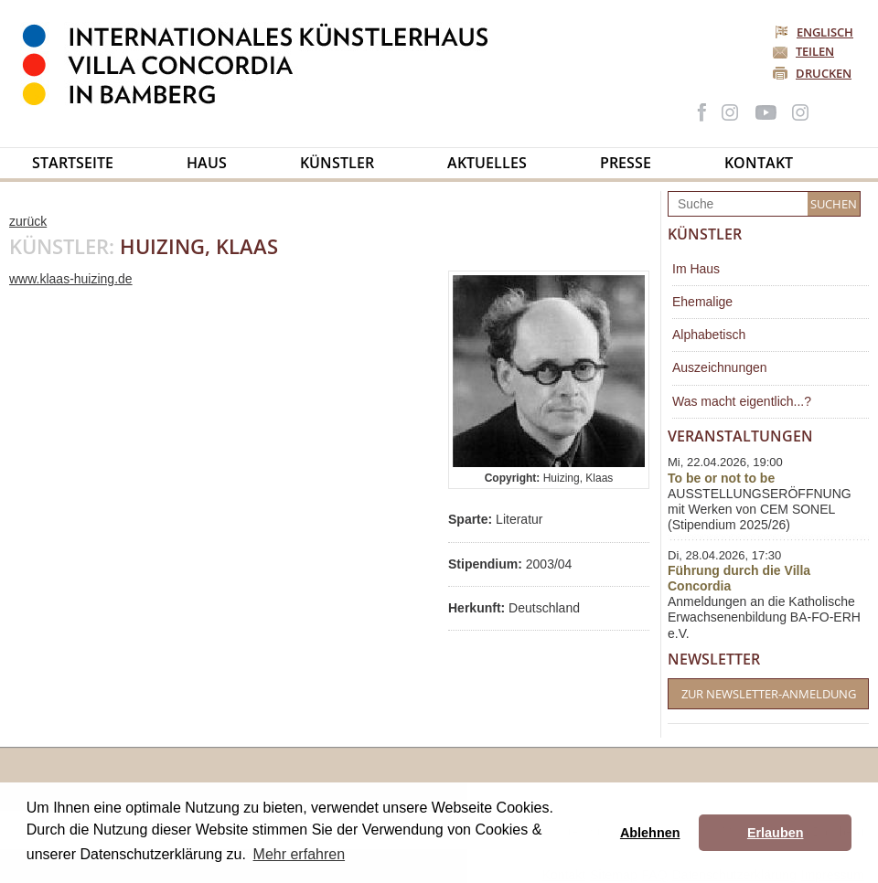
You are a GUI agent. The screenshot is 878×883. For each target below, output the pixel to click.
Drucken (823, 73)
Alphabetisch (708, 334)
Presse (625, 163)
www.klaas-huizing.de (71, 278)
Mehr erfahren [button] (299, 854)
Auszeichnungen (719, 367)
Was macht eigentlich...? (741, 401)
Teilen (815, 51)
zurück (28, 221)
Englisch (815, 32)
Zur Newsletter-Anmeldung (768, 694)
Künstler (337, 163)
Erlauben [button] (775, 832)
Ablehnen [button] (650, 832)
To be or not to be (721, 478)
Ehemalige (702, 301)
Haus (207, 163)
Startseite (72, 163)
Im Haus (696, 268)
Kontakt (758, 163)
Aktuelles (487, 163)
